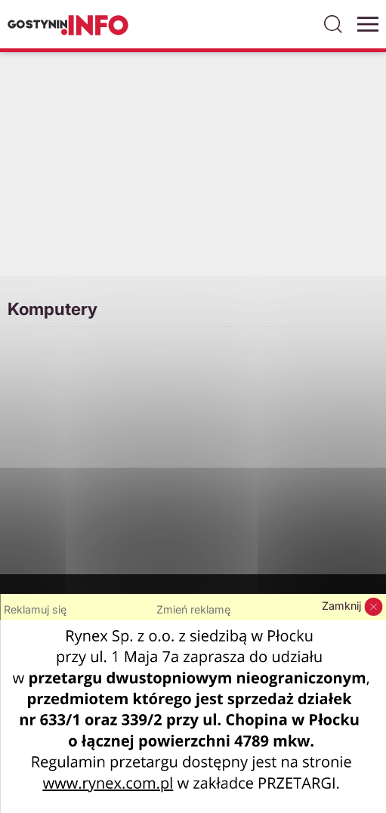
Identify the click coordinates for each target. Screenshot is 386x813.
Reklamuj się (35, 609)
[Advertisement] (193, 173)
